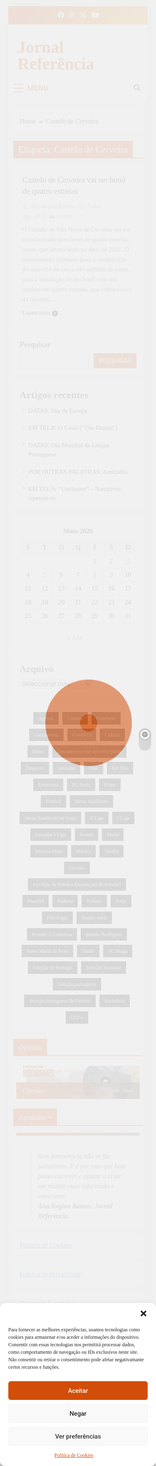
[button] (143, 1313)
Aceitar (78, 1391)
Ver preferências (78, 1436)
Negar (78, 1413)
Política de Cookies (73, 1455)
